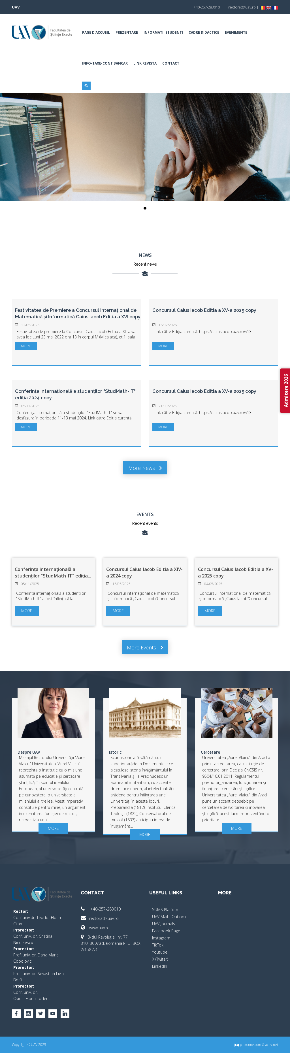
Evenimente (236, 32)
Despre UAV (29, 752)
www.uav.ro (95, 927)
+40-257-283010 (101, 909)
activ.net (271, 1044)
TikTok (157, 945)
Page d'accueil (96, 32)
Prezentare (127, 32)
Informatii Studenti (163, 32)
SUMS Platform (166, 909)
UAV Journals (163, 923)
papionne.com (247, 1044)
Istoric (115, 752)
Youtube (159, 952)
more (26, 346)
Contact (170, 63)
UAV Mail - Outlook (169, 916)
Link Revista (145, 63)
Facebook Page (166, 930)
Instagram (161, 938)
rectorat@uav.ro (100, 918)
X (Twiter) (160, 959)
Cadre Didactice (204, 32)
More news (145, 467)
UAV (16, 7)
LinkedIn (159, 966)
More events (145, 647)
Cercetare (210, 752)
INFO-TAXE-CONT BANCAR (105, 63)
